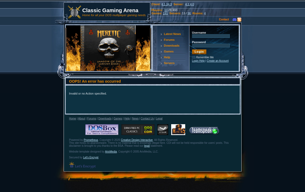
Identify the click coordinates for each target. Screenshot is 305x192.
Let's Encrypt (91, 157)
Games (169, 51)
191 (165, 13)
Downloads (172, 45)
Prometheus (91, 140)
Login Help (198, 60)
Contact (224, 19)
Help (167, 57)
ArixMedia (111, 151)
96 (189, 13)
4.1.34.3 (166, 4)
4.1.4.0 (189, 4)
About (81, 118)
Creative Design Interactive (137, 140)
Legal (159, 118)
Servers (169, 63)
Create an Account (217, 60)
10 (165, 10)
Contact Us (147, 118)
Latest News (172, 33)
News (135, 118)
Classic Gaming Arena (110, 10)
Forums (169, 39)
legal (147, 145)
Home (72, 118)
